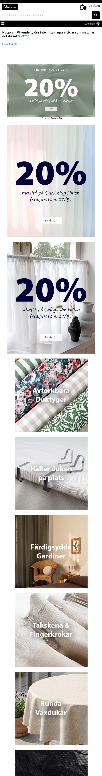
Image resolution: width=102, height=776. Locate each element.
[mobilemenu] (2, 24)
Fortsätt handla (9, 44)
